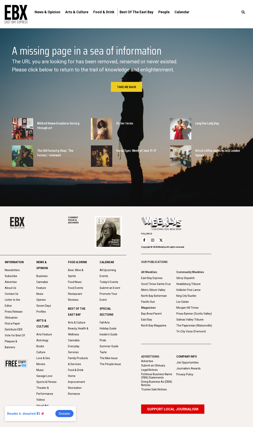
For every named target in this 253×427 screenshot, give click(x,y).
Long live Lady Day (207, 123)
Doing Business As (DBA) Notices (156, 383)
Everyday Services (73, 349)
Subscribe (11, 276)
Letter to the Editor (12, 302)
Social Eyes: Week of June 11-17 (136, 150)
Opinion (41, 299)
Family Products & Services (78, 361)
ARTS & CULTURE (42, 323)
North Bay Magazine (153, 325)
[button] (243, 12)
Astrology (42, 340)
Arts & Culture (76, 322)
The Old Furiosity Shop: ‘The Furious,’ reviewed (55, 153)
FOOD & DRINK (77, 262)
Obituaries (11, 317)
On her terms (124, 123)
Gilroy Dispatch (185, 278)
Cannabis (42, 282)
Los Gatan (182, 301)
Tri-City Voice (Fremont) (191, 331)
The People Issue (110, 364)
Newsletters (12, 270)
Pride (103, 340)
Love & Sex (43, 358)
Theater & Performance (44, 390)
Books (40, 346)
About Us (10, 287)
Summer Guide (109, 346)
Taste (103, 352)
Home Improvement (76, 378)
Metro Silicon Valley (153, 289)
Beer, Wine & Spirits (75, 273)
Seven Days (43, 305)
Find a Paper (12, 323)
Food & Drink (75, 370)
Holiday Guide (108, 328)
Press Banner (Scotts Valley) (194, 313)
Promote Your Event (108, 296)
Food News (75, 282)
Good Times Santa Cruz (156, 284)
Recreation (75, 387)
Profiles (41, 311)
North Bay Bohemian (154, 295)
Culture (40, 352)
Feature (41, 287)
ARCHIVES (81, 220)
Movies (40, 364)
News (39, 293)
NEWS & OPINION (42, 265)
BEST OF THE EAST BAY (76, 311)
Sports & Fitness (46, 381)
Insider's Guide (108, 334)
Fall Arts (105, 322)
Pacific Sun (148, 301)
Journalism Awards (188, 368)
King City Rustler (186, 295)
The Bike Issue (109, 358)
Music (40, 370)
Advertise (11, 282)
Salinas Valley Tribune (190, 319)
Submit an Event (110, 287)
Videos (40, 399)
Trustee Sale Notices (154, 389)
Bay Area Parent (151, 313)
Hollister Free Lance (188, 289)
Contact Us (11, 293)
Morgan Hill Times (187, 307)
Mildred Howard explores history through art (58, 126)
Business (42, 276)
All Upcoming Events (108, 273)
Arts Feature (44, 334)
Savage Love (44, 376)
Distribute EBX (14, 329)
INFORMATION (14, 262)
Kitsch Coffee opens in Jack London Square (217, 153)
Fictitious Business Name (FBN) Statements (156, 376)
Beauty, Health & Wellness (78, 331)
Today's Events (109, 282)
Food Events (75, 287)
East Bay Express (151, 278)
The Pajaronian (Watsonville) (194, 325)
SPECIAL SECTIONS (106, 311)
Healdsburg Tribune (188, 284)
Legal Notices (149, 369)
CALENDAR (107, 262)
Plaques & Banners (11, 344)
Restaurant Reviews (75, 296)
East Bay (146, 319)
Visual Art (42, 405)
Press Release (14, 311)
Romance (74, 393)
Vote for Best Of (15, 335)
